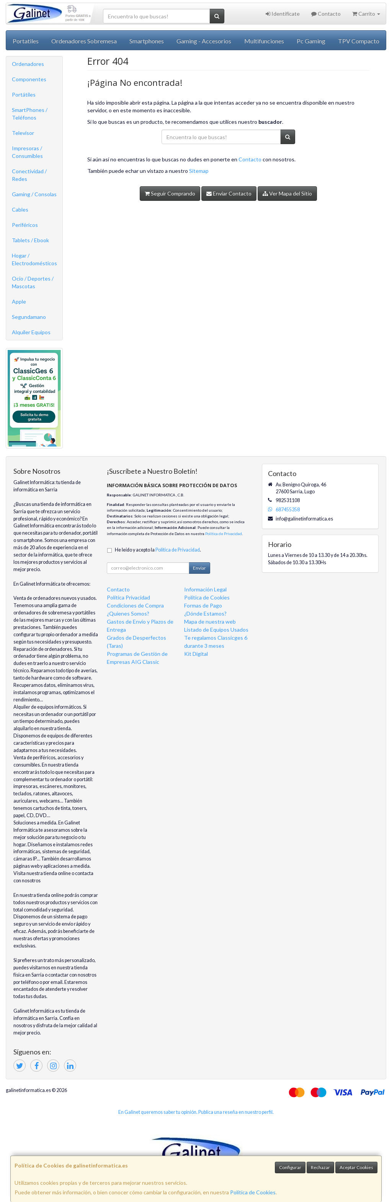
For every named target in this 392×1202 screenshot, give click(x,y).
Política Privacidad (128, 597)
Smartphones (146, 40)
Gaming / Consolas (34, 194)
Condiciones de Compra (135, 605)
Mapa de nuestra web (210, 621)
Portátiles (24, 94)
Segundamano (29, 317)
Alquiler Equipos (31, 332)
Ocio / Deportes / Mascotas (33, 282)
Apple (19, 301)
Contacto (326, 13)
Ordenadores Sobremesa (84, 40)
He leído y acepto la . (158, 550)
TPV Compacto (358, 40)
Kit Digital (196, 653)
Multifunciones (264, 40)
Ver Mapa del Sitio (287, 193)
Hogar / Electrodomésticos (34, 259)
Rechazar (320, 1167)
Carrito (366, 13)
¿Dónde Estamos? (205, 613)
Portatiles (26, 40)
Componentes (29, 79)
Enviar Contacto (229, 193)
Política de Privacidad (223, 533)
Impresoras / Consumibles (27, 152)
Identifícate (283, 13)
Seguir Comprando (170, 193)
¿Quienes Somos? (128, 613)
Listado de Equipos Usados (216, 629)
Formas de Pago (203, 605)
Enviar (199, 568)
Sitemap (199, 170)
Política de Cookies (253, 1192)
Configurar (290, 1167)
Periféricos (25, 225)
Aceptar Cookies (356, 1167)
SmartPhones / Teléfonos (29, 114)
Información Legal (205, 589)
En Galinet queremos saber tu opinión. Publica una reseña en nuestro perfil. (196, 1112)
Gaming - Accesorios (203, 40)
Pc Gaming (311, 40)
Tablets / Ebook (30, 240)
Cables (20, 209)
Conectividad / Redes (29, 175)
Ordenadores (28, 64)
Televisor (23, 133)
